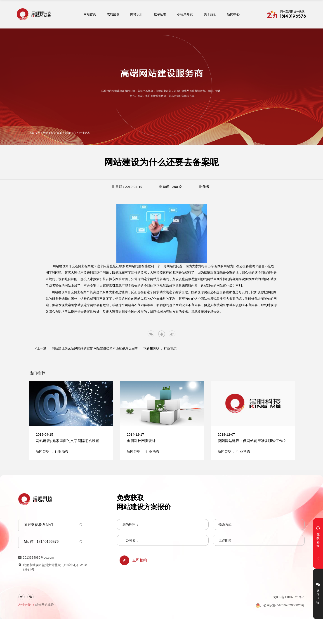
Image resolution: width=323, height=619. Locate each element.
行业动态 (84, 133)
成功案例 (113, 14)
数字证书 (160, 14)
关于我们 (210, 14)
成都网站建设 (44, 605)
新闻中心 (233, 14)
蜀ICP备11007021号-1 (289, 597)
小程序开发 (185, 14)
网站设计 (136, 14)
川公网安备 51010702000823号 (280, 605)
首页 (59, 133)
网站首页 (89, 14)
